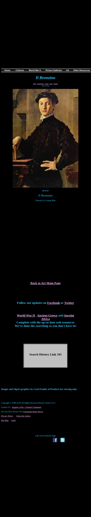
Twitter (69, 302)
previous (40, 84)
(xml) (13, 420)
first (34, 84)
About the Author (23, 416)
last (51, 84)
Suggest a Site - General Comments (26, 407)
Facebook (53, 302)
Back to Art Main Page (45, 283)
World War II (26, 315)
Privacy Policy (7, 416)
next (46, 84)
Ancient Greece (47, 315)
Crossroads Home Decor (33, 412)
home (55, 84)
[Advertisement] (44, 37)
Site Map (5, 420)
